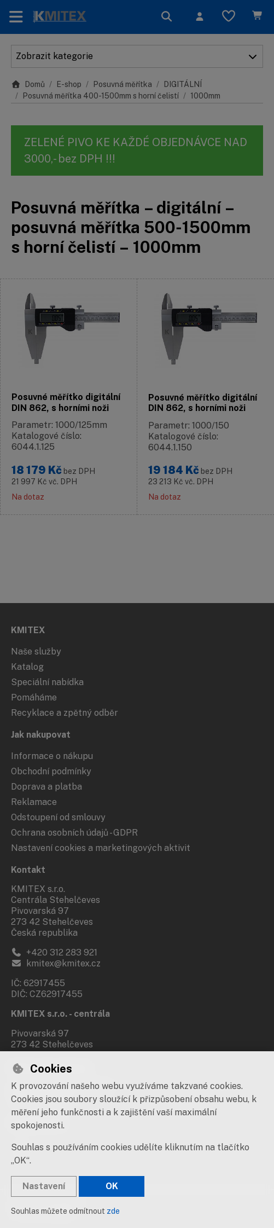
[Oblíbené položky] (228, 17)
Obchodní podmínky (51, 771)
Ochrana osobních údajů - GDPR (74, 832)
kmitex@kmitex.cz (56, 963)
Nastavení (43, 1186)
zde (113, 1211)
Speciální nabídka (47, 682)
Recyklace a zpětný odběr (64, 713)
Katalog (27, 667)
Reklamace (34, 802)
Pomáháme (34, 697)
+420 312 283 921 (54, 952)
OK (112, 1186)
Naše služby (36, 651)
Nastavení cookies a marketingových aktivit (100, 848)
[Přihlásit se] (199, 17)
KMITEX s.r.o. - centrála (60, 1014)
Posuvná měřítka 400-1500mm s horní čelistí (100, 95)
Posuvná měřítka (122, 84)
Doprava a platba (46, 786)
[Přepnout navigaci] (16, 17)
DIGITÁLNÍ (183, 84)
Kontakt (28, 870)
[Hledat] (166, 17)
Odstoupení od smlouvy (58, 817)
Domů (28, 84)
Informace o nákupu (52, 756)
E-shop (68, 84)
